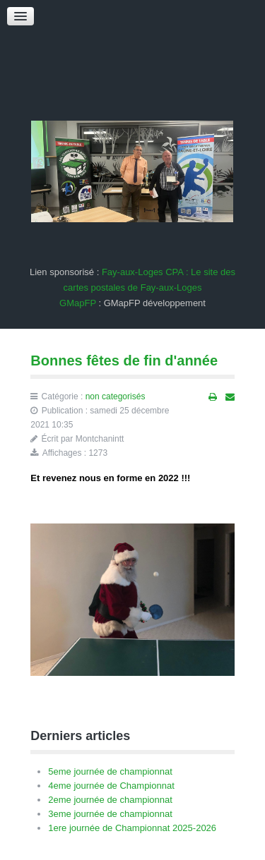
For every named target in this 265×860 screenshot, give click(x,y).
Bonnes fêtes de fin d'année (124, 360)
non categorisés (116, 396)
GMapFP (77, 303)
